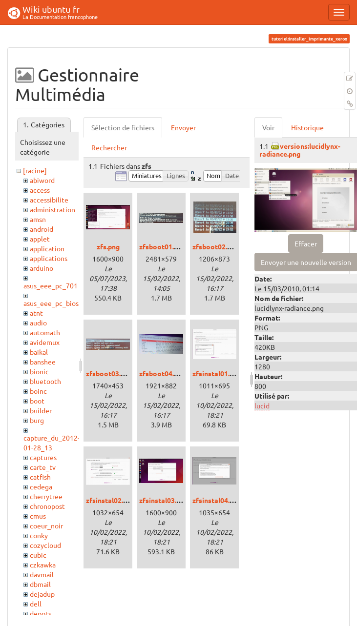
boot (37, 400)
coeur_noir (46, 525)
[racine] (35, 170)
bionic (39, 371)
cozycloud (45, 545)
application (47, 248)
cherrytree (46, 496)
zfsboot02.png (215, 246)
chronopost (47, 506)
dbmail (40, 584)
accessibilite (49, 199)
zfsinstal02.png (110, 500)
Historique (307, 127)
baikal (39, 351)
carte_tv (43, 467)
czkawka (43, 564)
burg (37, 420)
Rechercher (109, 147)
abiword (42, 180)
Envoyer (183, 127)
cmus (38, 515)
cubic (38, 554)
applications (48, 258)
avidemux (45, 342)
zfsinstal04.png (216, 500)
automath (45, 332)
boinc (38, 390)
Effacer (305, 243)
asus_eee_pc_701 (50, 285)
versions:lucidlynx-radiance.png (299, 149)
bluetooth (45, 381)
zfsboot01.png (162, 246)
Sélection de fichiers (122, 127)
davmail (42, 574)
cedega (41, 486)
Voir (268, 127)
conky (39, 535)
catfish (40, 476)
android (41, 228)
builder (41, 410)
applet (40, 238)
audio (38, 322)
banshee (43, 361)
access (40, 189)
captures (43, 457)
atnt (36, 312)
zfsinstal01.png (216, 373)
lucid (262, 405)
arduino (41, 267)
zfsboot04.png (162, 373)
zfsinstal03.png (163, 500)
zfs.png (108, 246)
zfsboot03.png (109, 373)
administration (52, 209)
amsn (38, 219)
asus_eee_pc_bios (51, 303)
